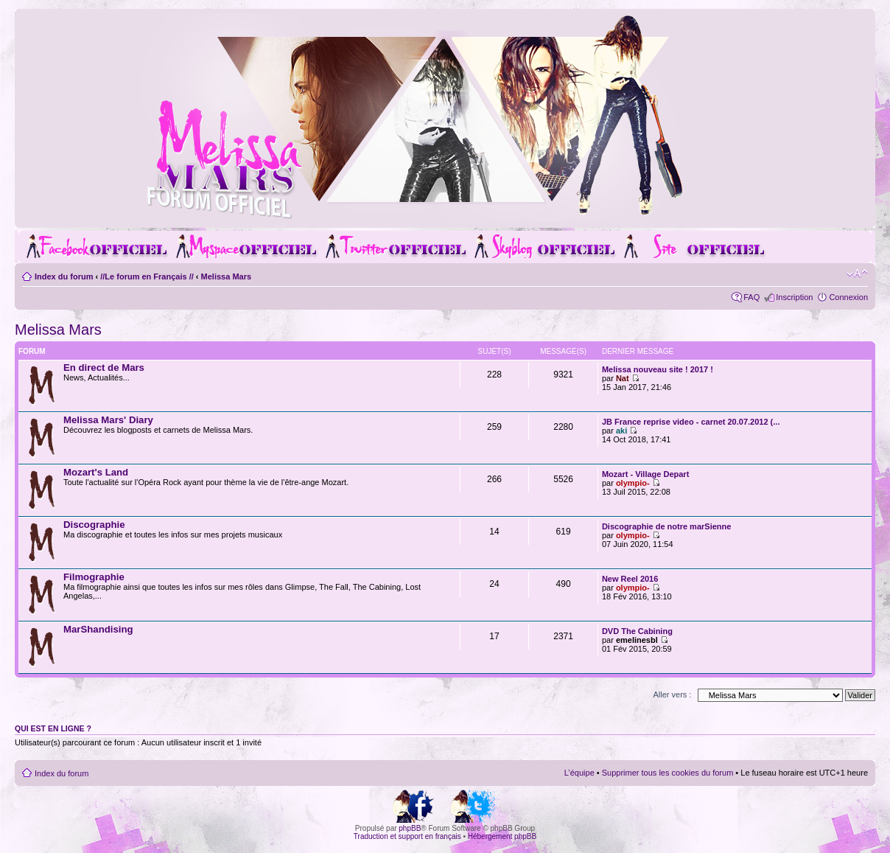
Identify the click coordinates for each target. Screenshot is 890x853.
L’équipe (579, 772)
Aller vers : (672, 694)
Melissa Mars (226, 276)
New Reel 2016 (630, 578)
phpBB (410, 828)
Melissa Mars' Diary (108, 419)
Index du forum (64, 276)
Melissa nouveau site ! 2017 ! (657, 369)
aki (621, 430)
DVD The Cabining (637, 631)
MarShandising (98, 629)
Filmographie (94, 576)
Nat (622, 378)
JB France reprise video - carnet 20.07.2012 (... (691, 421)
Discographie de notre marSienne (666, 526)
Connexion (848, 297)
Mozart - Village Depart (645, 474)
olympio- (633, 482)
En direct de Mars (103, 367)
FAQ (751, 297)
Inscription (794, 297)
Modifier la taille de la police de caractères (857, 273)
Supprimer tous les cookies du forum (668, 772)
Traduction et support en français (407, 836)
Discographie (94, 524)
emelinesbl (637, 640)
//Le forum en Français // (147, 276)
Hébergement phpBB (502, 836)
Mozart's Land (95, 472)
